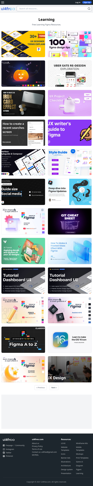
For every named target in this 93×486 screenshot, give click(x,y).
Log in (77, 2)
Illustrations (65, 462)
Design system (67, 469)
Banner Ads (65, 458)
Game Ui (79, 462)
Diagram (79, 465)
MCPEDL (35, 455)
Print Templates (82, 458)
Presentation (66, 473)
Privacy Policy (37, 446)
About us (35, 443)
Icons (63, 454)
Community (20, 445)
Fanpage (9, 445)
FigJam (78, 469)
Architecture (66, 465)
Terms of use (37, 449)
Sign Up (87, 2)
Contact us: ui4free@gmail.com (44, 452)
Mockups (79, 454)
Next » (54, 387)
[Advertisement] (46, 412)
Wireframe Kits (82, 443)
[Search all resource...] (54, 8)
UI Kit (63, 443)
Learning (79, 473)
